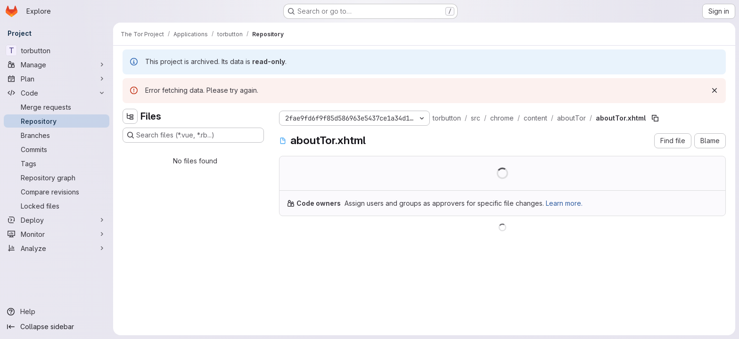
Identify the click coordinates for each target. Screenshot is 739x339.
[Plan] (56, 78)
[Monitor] (56, 234)
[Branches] (56, 135)
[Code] (56, 92)
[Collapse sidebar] (56, 326)
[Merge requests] (56, 106)
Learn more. (564, 203)
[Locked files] (56, 205)
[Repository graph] (56, 177)
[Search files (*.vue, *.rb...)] (193, 135)
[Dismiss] (714, 90)
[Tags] (56, 163)
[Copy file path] (655, 118)
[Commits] (56, 149)
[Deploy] (56, 219)
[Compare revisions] (56, 191)
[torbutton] (56, 50)
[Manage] (56, 64)
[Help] (56, 311)
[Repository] (56, 121)
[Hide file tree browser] (130, 116)
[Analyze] (56, 248)
